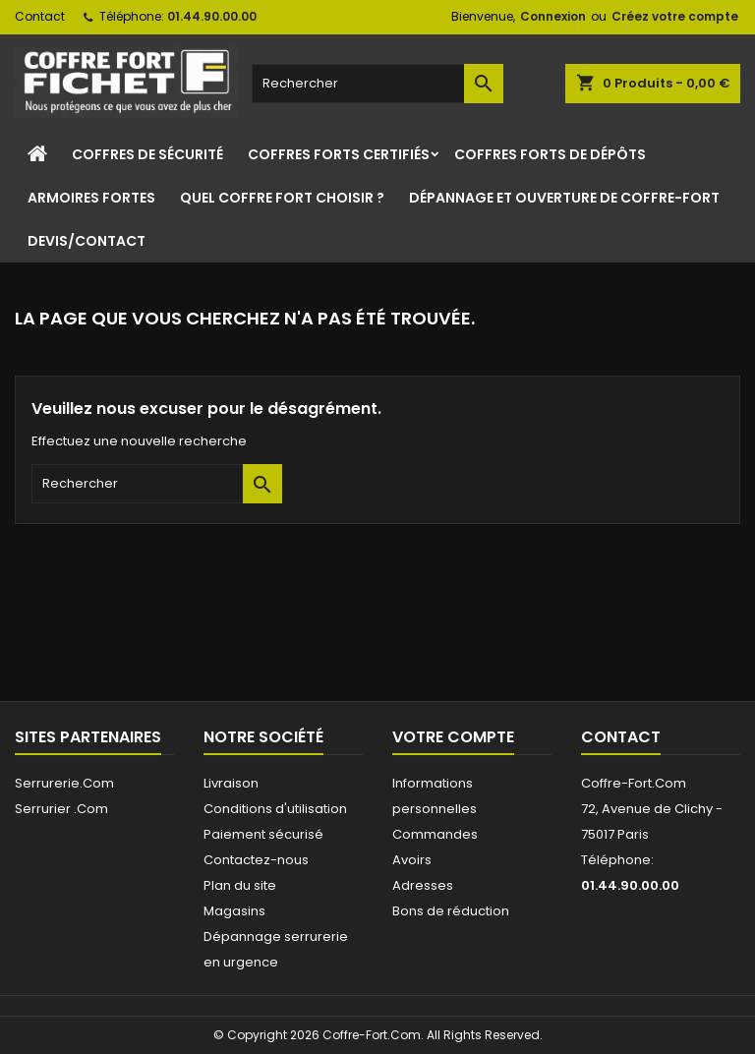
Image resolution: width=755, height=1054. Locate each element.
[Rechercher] (377, 83)
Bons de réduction (450, 911)
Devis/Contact (86, 241)
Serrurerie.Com (64, 783)
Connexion (553, 16)
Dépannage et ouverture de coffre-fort (564, 197)
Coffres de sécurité (147, 154)
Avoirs (412, 859)
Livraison (231, 783)
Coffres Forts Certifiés (339, 154)
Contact (40, 16)
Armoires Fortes (91, 197)
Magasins (234, 911)
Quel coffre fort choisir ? (282, 197)
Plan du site (239, 885)
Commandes (435, 834)
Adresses (422, 885)
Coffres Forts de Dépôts (550, 154)
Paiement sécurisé (263, 834)
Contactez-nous (256, 859)
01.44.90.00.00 (212, 16)
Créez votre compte (674, 16)
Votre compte (453, 737)
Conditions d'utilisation (275, 808)
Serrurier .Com (61, 808)
